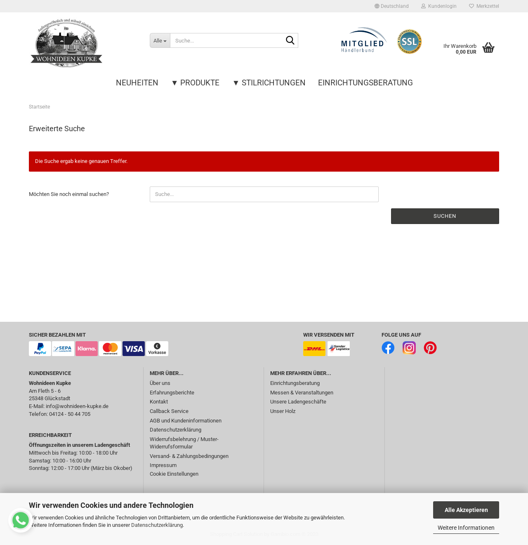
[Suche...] (160, 40)
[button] (391, 6)
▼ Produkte (195, 82)
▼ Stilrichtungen (269, 82)
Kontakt (159, 402)
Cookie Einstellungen (174, 474)
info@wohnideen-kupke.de (77, 406)
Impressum (163, 465)
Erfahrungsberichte (172, 392)
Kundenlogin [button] (439, 6)
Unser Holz (282, 411)
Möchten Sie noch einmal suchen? (69, 194)
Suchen (445, 216)
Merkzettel (484, 6)
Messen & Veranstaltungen (301, 392)
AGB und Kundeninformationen (186, 421)
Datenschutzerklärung (157, 525)
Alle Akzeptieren (466, 510)
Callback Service (169, 411)
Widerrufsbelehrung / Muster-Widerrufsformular (184, 443)
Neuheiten (137, 82)
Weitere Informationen (466, 527)
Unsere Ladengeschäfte (298, 402)
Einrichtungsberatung (365, 82)
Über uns (160, 383)
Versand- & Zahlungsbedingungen (189, 456)
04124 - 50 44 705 (69, 414)
